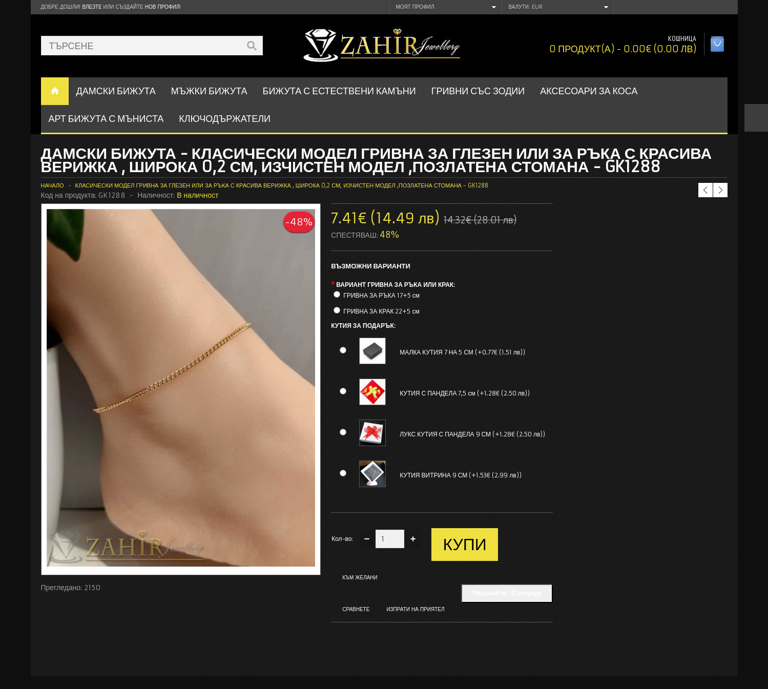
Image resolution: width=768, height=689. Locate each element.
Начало (52, 185)
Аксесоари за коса (588, 91)
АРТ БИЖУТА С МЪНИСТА (106, 118)
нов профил (162, 7)
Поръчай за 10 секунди (507, 593)
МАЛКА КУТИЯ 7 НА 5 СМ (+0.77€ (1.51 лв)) (462, 352)
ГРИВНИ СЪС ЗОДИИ (478, 91)
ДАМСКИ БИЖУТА (116, 91)
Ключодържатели (225, 118)
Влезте (91, 7)
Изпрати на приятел (415, 609)
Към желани (360, 577)
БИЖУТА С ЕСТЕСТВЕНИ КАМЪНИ (339, 91)
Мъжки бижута (209, 91)
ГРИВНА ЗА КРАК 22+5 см (381, 311)
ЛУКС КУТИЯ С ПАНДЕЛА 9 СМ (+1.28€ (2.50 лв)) (472, 434)
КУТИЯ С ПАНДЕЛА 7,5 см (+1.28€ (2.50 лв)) (465, 393)
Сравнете (355, 609)
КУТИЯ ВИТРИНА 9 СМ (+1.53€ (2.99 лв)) (461, 475)
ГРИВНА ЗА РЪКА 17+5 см (381, 295)
